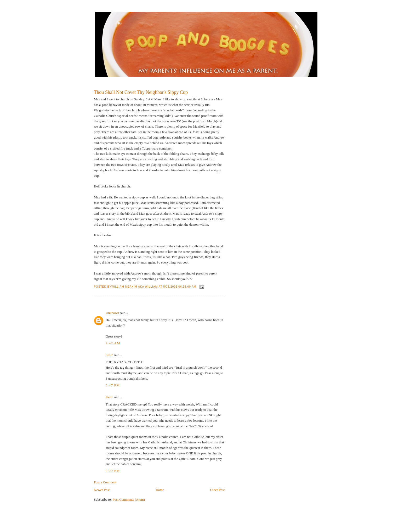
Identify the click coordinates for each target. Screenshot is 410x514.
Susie (109, 355)
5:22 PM (113, 471)
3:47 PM (113, 385)
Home (160, 490)
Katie (109, 397)
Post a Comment (105, 482)
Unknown (112, 313)
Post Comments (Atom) (129, 499)
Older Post (217, 490)
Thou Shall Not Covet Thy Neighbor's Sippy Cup (141, 92)
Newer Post (102, 490)
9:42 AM (113, 343)
